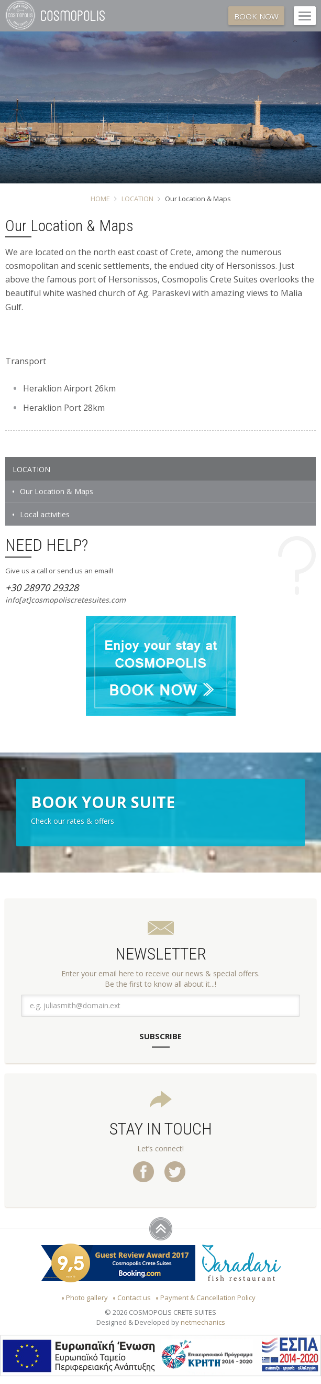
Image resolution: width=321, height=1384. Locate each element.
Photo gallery (87, 1297)
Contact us (134, 1297)
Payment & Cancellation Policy (208, 1297)
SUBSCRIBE (160, 1036)
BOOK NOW (256, 16)
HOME (100, 198)
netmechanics (203, 1322)
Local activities (45, 514)
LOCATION (137, 198)
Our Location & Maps (56, 491)
